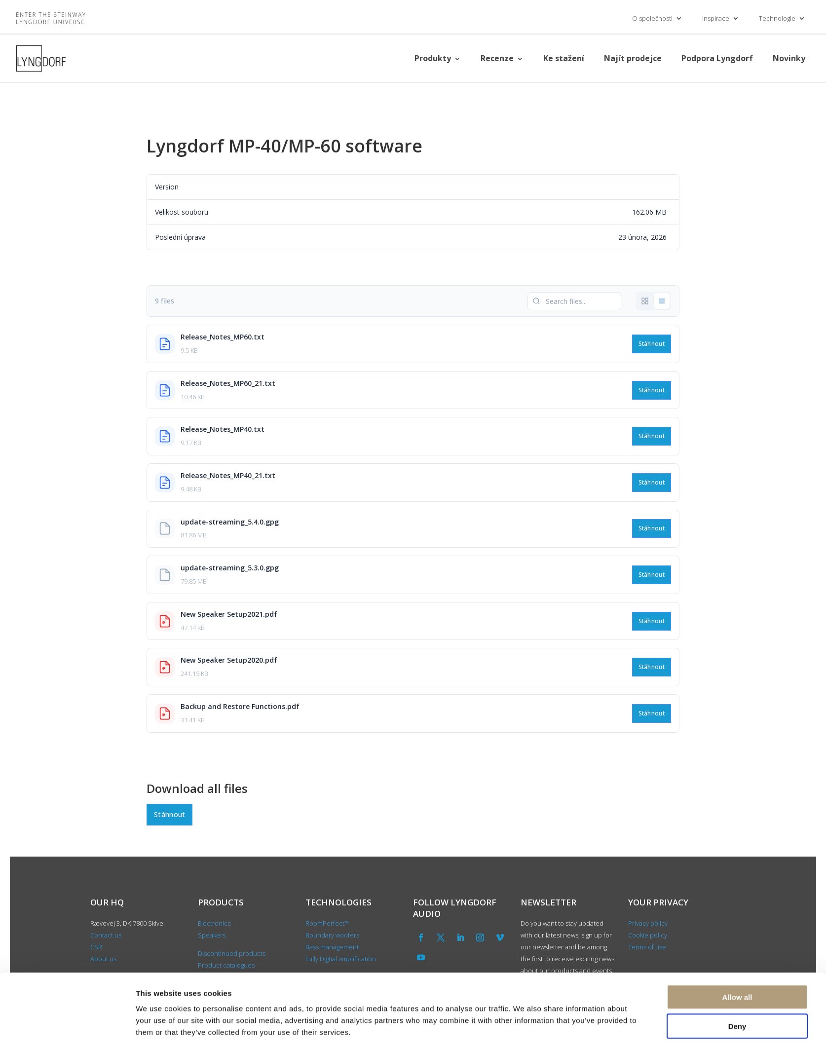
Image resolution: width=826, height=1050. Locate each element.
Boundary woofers (332, 935)
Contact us (105, 935)
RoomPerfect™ (327, 923)
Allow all (737, 963)
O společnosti (652, 18)
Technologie (777, 18)
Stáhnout (651, 343)
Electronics (214, 923)
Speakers (211, 935)
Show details (524, 1030)
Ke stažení (563, 58)
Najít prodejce (633, 58)
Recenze (497, 58)
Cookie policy (647, 935)
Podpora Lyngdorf (717, 58)
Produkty (432, 58)
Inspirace (715, 18)
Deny (737, 992)
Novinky (789, 58)
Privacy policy (648, 923)
